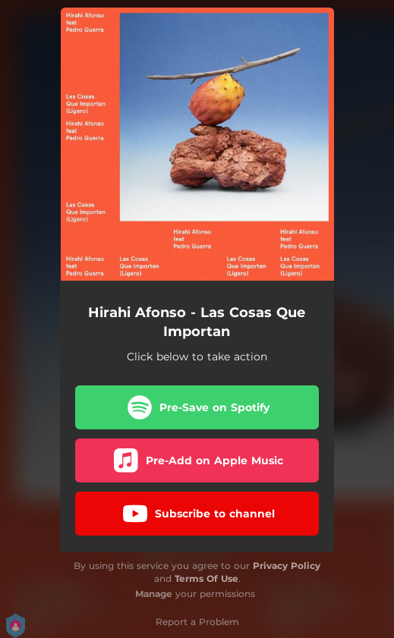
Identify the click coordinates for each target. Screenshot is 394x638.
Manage (153, 593)
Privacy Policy (286, 565)
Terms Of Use (206, 578)
